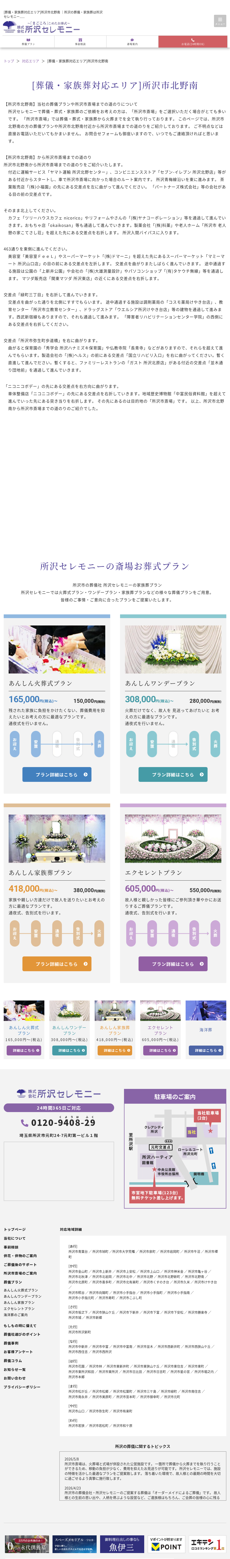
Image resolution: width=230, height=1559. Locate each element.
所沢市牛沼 (192, 1251)
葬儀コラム (13, 1360)
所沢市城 (75, 1317)
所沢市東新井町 (118, 1366)
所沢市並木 (145, 1346)
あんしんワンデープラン (23, 1296)
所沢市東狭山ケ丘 (146, 1366)
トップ (9, 61)
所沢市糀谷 (77, 1292)
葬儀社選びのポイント (22, 1334)
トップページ (15, 1229)
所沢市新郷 (94, 1317)
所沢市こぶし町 (131, 1297)
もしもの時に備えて (20, 1325)
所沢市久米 (182, 1282)
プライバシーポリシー (22, 1387)
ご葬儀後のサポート (20, 1264)
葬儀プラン (28, 42)
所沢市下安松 (173, 1312)
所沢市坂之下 (78, 1312)
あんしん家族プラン (19, 1302)
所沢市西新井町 (169, 1346)
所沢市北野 (145, 1276)
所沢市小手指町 (151, 1292)
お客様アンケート (18, 1351)
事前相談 (80, 42)
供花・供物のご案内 (20, 1255)
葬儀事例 (11, 1343)
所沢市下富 (151, 1312)
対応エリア (30, 61)
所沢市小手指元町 (81, 1297)
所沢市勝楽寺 (197, 1312)
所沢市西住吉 (78, 1351)
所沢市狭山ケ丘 (103, 1312)
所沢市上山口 (149, 1271)
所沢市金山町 (78, 1271)
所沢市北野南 (194, 1276)
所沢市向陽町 (98, 1292)
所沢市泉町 (148, 1251)
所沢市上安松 (126, 1271)
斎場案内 (132, 42)
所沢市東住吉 (173, 1366)
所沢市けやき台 (206, 1282)
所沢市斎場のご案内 (20, 1273)
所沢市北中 (124, 1276)
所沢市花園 (77, 1366)
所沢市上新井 (102, 1271)
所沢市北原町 (78, 1282)
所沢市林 (95, 1366)
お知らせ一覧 (15, 1369)
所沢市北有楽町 (127, 1282)
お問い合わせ (15, 1378)
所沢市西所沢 (102, 1351)
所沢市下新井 (129, 1312)
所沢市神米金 (173, 1271)
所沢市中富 (100, 1346)
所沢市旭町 (100, 1251)
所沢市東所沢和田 (81, 1371)
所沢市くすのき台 (156, 1282)
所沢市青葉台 (78, 1251)
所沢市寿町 (107, 1297)
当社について (15, 1238)
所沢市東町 (196, 1366)
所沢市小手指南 (178, 1292)
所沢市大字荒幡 (123, 1251)
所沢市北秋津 (78, 1276)
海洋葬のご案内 (16, 1315)
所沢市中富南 (122, 1346)
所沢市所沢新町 (80, 1331)
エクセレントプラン (19, 1308)
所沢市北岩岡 (102, 1276)
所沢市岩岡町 (169, 1251)
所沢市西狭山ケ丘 (198, 1346)
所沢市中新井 (78, 1346)
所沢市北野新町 (169, 1276)
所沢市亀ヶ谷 (197, 1271)
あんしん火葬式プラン (21, 1290)
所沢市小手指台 (124, 1292)
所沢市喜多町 (102, 1282)
